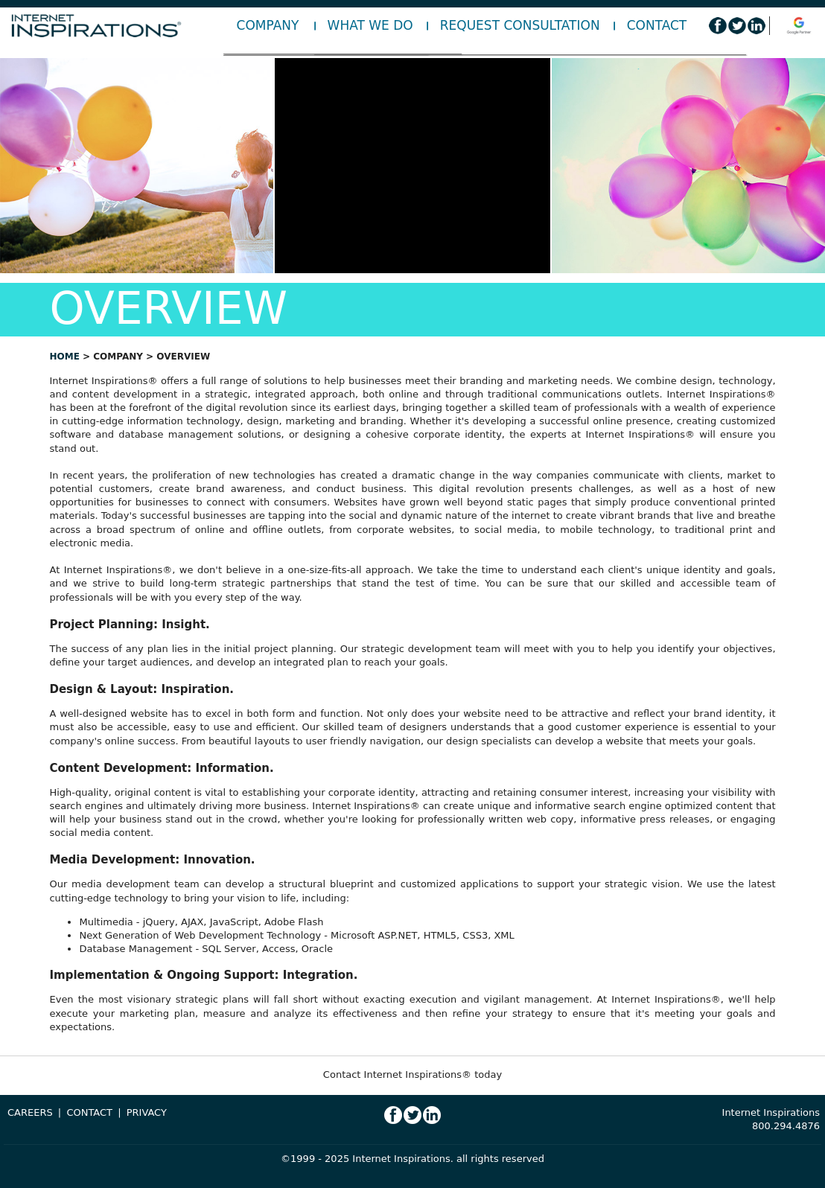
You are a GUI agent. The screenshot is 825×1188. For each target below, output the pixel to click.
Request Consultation (520, 25)
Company (268, 25)
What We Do (370, 25)
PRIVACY (147, 1112)
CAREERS (30, 1112)
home (64, 356)
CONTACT (89, 1112)
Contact (657, 25)
